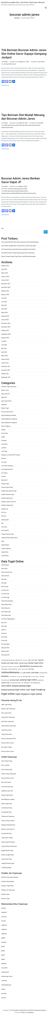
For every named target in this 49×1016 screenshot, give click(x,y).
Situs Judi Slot (5, 765)
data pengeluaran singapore (9, 422)
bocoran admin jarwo (10, 64)
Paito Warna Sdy (6, 612)
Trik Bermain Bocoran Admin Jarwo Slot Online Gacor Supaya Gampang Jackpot (23, 53)
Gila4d (3, 437)
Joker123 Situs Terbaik (7, 820)
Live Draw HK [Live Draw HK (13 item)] (12, 676)
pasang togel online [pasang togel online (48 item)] (28, 680)
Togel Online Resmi (6, 734)
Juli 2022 (4, 341)
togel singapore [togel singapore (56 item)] (22, 694)
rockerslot (4, 980)
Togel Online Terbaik (7, 838)
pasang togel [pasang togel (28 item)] (14, 680)
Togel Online (4, 552)
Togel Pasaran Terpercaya (8, 726)
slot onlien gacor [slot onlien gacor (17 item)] (35, 683)
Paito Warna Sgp (6, 615)
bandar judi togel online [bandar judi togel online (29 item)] (9, 663)
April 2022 (4, 352)
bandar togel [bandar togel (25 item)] (23, 663)
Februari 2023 (5, 316)
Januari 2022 (5, 363)
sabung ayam (5, 520)
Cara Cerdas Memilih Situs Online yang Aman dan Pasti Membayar (20, 242)
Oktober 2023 (5, 291)
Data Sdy (3, 579)
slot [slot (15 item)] (22, 682)
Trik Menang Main (6, 867)
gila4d (3, 946)
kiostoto (3, 908)
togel (2, 541)
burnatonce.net (7, 193)
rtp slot (34, 125)
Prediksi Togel (5, 894)
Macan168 (4, 480)
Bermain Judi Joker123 (7, 829)
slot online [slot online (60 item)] (6, 686)
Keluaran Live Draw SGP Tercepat (10, 455)
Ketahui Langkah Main (7, 855)
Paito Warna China (6, 604)
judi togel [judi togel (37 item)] (35, 672)
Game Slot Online (6, 782)
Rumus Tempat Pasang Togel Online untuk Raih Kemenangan (18, 256)
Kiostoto (3, 458)
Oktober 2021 (5, 373)
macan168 (4, 968)
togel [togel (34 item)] (28, 690)
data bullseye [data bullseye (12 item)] (4, 669)
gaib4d (3, 938)
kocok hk (3, 633)
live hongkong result (7, 469)
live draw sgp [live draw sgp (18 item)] (26, 676)
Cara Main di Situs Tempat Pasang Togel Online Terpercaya (17, 253)
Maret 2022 (4, 355)
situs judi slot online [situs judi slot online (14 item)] (15, 682)
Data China (4, 568)
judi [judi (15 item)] (21, 672)
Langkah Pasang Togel (7, 863)
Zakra (23, 1012)
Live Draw (4, 462)
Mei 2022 (4, 348)
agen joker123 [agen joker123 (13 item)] (18, 660)
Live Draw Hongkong (7, 465)
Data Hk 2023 (5, 576)
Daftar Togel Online (6, 803)
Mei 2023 (4, 305)
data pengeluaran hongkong (9, 419)
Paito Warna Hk (5, 608)
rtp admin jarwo (26, 193)
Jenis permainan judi (7, 786)
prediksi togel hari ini (7, 498)
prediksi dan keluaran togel (8, 491)
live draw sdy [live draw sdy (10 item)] (19, 676)
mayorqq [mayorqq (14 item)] (41, 676)
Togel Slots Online (6, 730)
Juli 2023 (4, 298)
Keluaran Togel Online (7, 886)
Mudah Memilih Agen (7, 850)
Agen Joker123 (5, 394)
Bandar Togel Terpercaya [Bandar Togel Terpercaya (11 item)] (6, 666)
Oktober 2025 (5, 266)
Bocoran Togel (5, 898)
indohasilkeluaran (17, 193)
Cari (2, 228)
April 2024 (4, 269)
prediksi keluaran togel (7, 494)
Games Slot (4, 433)
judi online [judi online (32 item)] (27, 673)
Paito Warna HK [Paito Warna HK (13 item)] (5, 680)
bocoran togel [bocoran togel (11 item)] (16, 666)
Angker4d (4, 404)
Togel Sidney (4, 555)
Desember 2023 (5, 283)
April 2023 (4, 309)
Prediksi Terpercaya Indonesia (9, 877)
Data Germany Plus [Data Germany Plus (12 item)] (12, 669)
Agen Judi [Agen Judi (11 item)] (25, 660)
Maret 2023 (4, 312)
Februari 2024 (5, 276)
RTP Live (3, 512)
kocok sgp (4, 637)
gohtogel (3, 963)
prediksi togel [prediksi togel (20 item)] (5, 683)
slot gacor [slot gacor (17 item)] (27, 683)
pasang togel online (6, 976)
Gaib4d (3, 429)
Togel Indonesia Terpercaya (9, 846)
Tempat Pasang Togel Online (9, 537)
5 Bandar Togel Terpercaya (8, 386)
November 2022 (5, 327)
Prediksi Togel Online (7, 505)
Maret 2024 (4, 273)
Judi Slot (3, 448)
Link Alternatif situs (6, 808)
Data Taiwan (4, 586)
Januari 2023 (5, 319)
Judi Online (4, 444)
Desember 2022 (5, 323)
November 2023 (5, 287)
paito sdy (3, 622)
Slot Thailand (5, 530)
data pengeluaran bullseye (8, 415)
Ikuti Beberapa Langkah (8, 799)
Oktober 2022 (5, 330)
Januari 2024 (5, 280)
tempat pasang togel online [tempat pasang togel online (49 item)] (13, 689)
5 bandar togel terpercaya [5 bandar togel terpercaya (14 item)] (7, 660)
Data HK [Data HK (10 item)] (19, 669)
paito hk (3, 629)
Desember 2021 (5, 366)
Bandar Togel (5, 408)
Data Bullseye (5, 565)
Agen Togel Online (6, 401)
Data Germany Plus (6, 572)
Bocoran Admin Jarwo (7, 743)
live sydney (4, 473)
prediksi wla (4, 509)
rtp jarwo (33, 193)
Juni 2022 (4, 345)
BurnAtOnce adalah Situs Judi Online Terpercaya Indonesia (23, 2)
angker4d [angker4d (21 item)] (41, 660)
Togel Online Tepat (6, 859)
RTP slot (3, 516)
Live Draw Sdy (5, 593)
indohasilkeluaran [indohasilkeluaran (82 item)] (10, 672)
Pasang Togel (5, 484)
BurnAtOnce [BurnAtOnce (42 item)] (25, 666)
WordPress (31, 1012)
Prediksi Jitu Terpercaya (8, 890)
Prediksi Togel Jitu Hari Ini (8, 501)
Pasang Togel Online (7, 487)
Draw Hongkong (5, 426)
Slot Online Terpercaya (7, 721)
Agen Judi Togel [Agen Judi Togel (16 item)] (32, 660)
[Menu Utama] (46, 8)
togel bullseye (5, 545)
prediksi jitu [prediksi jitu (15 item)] (41, 680)
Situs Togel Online (6, 713)
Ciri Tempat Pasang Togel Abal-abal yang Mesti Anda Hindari (18, 249)
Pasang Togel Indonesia (8, 842)
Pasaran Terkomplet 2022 (8, 738)
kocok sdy (4, 640)
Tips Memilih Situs (6, 812)
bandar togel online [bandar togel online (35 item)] (35, 663)
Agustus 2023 (5, 294)
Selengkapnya (5, 85)
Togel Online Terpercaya (8, 717)
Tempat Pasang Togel (7, 534)
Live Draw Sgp (5, 597)
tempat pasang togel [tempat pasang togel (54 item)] (21, 686)
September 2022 (6, 334)
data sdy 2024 (5, 647)
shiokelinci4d (5, 972)
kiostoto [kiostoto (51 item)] (5, 676)
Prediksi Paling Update (7, 881)
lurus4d (3, 476)
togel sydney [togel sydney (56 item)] (36, 694)
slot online (42, 61)
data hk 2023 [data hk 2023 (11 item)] (25, 669)
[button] (46, 8)
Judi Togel (4, 451)
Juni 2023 (4, 302)
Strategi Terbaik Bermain (8, 825)
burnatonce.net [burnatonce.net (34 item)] (36, 666)
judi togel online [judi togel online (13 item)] (43, 672)
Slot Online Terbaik (6, 747)
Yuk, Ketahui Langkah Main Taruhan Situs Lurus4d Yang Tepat (18, 245)
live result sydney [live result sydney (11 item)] (35, 676)
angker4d (4, 912)
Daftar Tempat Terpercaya (8, 774)
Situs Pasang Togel (6, 769)
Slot (2, 523)
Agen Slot (4, 397)
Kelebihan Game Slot (7, 791)
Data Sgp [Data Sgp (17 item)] (31, 669)
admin (6, 61)
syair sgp (3, 916)
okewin (3, 989)
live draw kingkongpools (8, 619)
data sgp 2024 (5, 655)
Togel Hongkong (6, 548)
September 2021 (6, 377)
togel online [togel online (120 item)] (8, 693)
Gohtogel (3, 440)
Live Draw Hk (5, 590)
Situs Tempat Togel (6, 761)
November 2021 (5, 370)
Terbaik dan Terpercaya (7, 816)
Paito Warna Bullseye (7, 601)
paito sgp (4, 626)
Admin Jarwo (5, 390)
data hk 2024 (5, 651)
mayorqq (3, 942)
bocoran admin (15, 125)
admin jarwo (7, 125)
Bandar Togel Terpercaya (8, 708)
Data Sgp (3, 583)
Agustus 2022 (5, 337)
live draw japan (5, 644)
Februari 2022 (5, 359)
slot (6, 127)
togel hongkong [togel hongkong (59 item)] (38, 689)
